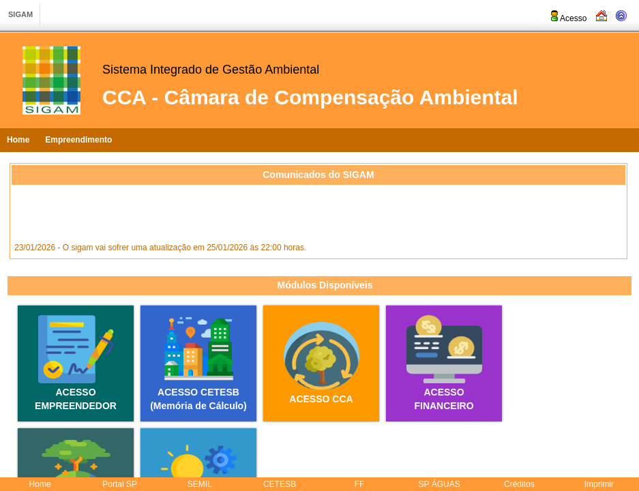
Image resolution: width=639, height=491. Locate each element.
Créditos (519, 484)
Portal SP (119, 484)
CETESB (279, 484)
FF (360, 484)
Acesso (567, 18)
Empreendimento (78, 140)
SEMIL (200, 484)
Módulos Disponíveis (324, 285)
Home (18, 140)
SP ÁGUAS (439, 484)
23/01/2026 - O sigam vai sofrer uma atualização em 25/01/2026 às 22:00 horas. (160, 249)
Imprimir (599, 484)
